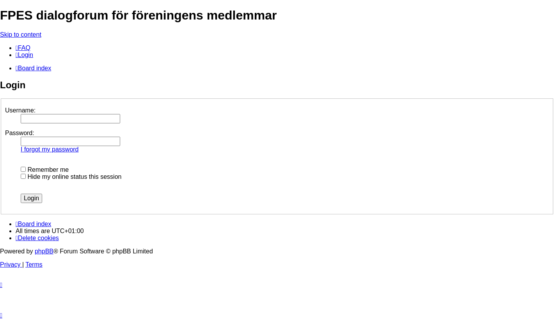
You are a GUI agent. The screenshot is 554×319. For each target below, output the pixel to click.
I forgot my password (50, 149)
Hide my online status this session (71, 176)
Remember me (45, 169)
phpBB (44, 251)
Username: (20, 110)
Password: (19, 133)
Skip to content (20, 34)
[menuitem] (23, 48)
